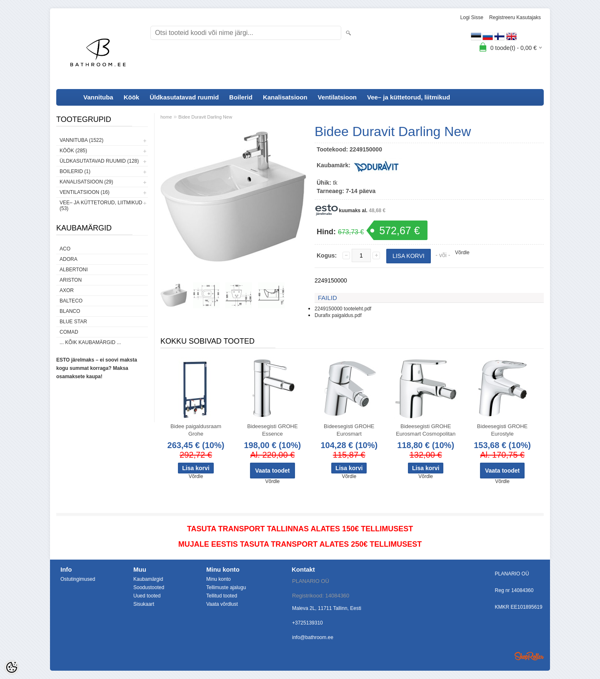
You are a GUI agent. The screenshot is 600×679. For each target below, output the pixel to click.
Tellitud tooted (221, 596)
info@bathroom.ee (312, 637)
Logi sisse (471, 17)
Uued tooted (146, 596)
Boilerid (240, 97)
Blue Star (73, 322)
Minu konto (218, 579)
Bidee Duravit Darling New (205, 116)
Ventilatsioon (337, 97)
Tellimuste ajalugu (226, 587)
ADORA (69, 259)
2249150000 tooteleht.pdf (343, 309)
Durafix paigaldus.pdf (338, 315)
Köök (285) (73, 151)
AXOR (67, 290)
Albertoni (74, 270)
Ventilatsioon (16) (85, 192)
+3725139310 (307, 623)
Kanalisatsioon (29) (86, 182)
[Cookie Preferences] (11, 667)
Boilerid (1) (75, 171)
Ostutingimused (77, 579)
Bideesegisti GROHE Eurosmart (349, 430)
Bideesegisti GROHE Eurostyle (502, 430)
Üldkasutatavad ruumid (184, 97)
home (166, 116)
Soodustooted (148, 587)
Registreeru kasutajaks (515, 17)
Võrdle (462, 252)
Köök (132, 97)
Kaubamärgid (148, 579)
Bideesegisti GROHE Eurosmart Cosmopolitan (425, 430)
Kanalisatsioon (285, 97)
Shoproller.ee (529, 656)
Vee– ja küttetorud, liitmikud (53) (101, 205)
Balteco (71, 301)
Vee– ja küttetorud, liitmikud (408, 97)
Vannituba (98, 97)
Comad (69, 332)
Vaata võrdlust (222, 604)
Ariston (71, 280)
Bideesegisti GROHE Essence (272, 430)
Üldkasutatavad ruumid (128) (99, 161)
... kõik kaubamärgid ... (90, 342)
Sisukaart (143, 604)
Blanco (70, 311)
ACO (65, 249)
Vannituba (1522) (81, 140)
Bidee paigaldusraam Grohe (195, 430)
